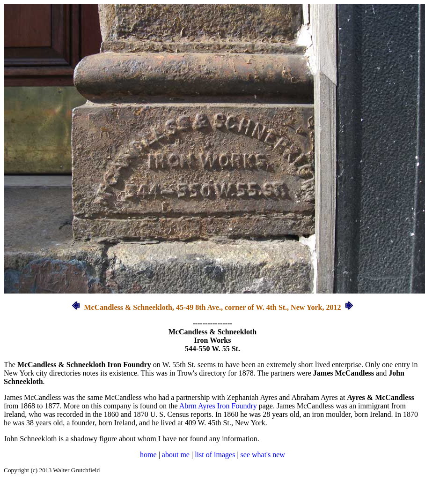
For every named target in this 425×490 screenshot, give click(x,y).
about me (176, 455)
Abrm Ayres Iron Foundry (218, 406)
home (148, 455)
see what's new (263, 455)
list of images (215, 455)
